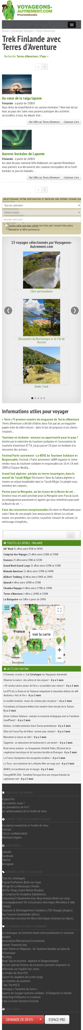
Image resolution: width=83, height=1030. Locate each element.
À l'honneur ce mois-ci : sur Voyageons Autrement (35, 674)
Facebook (7, 856)
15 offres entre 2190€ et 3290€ (32, 565)
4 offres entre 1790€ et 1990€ (27, 588)
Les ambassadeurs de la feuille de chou (24, 811)
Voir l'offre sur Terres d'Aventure (44, 122)
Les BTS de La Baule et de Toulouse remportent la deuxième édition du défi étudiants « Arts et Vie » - (40, 693)
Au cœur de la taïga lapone (22, 98)
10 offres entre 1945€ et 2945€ (28, 577)
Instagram (8, 864)
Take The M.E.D (11, 985)
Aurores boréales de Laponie (23, 153)
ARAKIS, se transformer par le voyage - (28, 769)
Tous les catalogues (13, 878)
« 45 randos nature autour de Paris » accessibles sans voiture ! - (41, 685)
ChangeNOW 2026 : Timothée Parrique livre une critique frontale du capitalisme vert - (36, 777)
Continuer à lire (71, 122)
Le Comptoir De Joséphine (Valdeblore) (24, 894)
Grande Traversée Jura (14, 945)
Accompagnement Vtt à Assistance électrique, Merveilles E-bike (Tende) (38, 904)
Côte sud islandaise (41, 291)
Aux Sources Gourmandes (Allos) (20, 914)
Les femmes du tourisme (16, 981)
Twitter (6, 860)
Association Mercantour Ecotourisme (23, 941)
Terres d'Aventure (45, 31)
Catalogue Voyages (22, 31)
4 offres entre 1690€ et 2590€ (22, 582)
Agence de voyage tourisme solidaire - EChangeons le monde (37, 993)
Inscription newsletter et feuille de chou (25, 825)
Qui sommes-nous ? (13, 803)
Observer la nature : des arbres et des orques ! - (33, 680)
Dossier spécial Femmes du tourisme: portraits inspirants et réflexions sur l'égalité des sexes (36, 967)
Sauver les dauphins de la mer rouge (22, 977)
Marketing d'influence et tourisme (21, 997)
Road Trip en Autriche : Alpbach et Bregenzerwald (30, 961)
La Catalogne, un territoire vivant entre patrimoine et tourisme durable (38, 935)
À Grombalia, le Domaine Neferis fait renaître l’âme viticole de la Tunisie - (39, 708)
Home (5, 31)
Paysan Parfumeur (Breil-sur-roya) (21, 882)
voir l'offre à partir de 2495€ (24, 599)
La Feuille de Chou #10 (14, 973)
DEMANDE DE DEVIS (19, 1019)
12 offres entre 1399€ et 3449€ (28, 571)
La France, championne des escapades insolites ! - (34, 758)
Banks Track (41, 386)
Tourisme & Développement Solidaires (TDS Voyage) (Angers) (37, 910)
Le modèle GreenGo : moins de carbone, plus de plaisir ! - (37, 701)
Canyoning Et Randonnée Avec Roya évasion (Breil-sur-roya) (36, 898)
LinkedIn (6, 852)
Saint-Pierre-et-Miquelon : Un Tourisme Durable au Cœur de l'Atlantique (36, 951)
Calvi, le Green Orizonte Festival (20, 1001)
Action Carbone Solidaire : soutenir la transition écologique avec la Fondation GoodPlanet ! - (41, 718)
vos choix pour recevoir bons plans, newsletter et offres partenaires (39, 227)
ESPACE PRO (57, 1019)
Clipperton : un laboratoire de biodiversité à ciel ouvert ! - (38, 742)
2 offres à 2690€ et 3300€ (25, 593)
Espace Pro (8, 799)
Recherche (26, 56)
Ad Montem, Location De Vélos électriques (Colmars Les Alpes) (37, 918)
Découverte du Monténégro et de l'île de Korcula (41, 340)
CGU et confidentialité (14, 833)
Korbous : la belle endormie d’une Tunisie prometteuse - (37, 726)
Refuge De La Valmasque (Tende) (20, 886)
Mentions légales (12, 837)
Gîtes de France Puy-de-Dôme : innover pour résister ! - (36, 731)
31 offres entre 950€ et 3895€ (23, 549)
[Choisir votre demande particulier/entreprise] (40, 1019)
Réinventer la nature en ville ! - (25, 737)
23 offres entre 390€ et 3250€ (22, 560)
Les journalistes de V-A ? (15, 807)
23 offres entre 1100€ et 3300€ (30, 554)
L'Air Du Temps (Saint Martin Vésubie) (23, 890)
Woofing (6, 957)
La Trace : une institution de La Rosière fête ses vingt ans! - (38, 763)
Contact (6, 829)
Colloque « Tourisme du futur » (19, 989)
